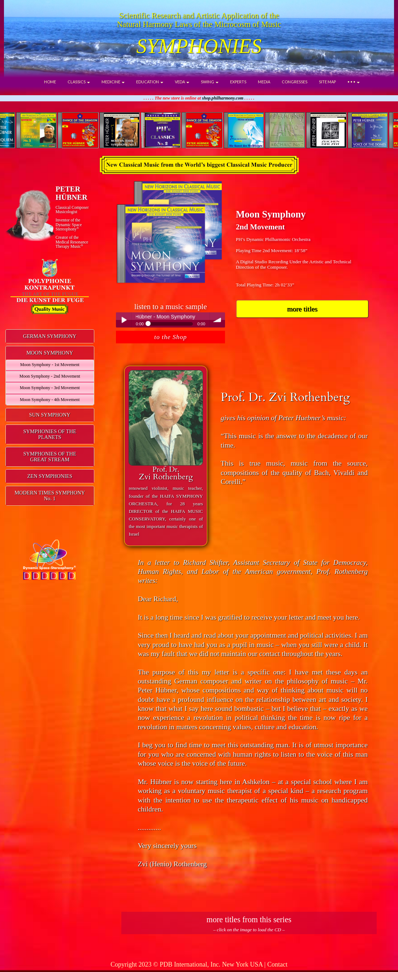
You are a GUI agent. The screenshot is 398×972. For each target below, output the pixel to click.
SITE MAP (327, 81)
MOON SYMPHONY (49, 353)
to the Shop (170, 336)
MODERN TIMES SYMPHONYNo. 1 (49, 495)
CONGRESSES (294, 81)
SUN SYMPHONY (49, 415)
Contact (277, 964)
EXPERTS (238, 81)
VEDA (182, 81)
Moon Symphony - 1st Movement (49, 364)
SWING (210, 81)
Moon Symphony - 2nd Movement (50, 376)
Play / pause (123, 319)
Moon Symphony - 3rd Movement (50, 387)
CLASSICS (79, 81)
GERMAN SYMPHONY (50, 336)
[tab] (50, 336)
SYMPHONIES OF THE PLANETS (49, 434)
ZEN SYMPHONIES (49, 476)
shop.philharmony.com (222, 98)
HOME (50, 81)
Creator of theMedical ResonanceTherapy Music (72, 242)
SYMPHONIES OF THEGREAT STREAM (49, 456)
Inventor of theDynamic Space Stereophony (69, 224)
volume (217, 319)
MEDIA (264, 81)
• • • (353, 81)
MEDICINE (113, 81)
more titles (302, 309)
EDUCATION (149, 81)
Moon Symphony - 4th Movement (50, 399)
